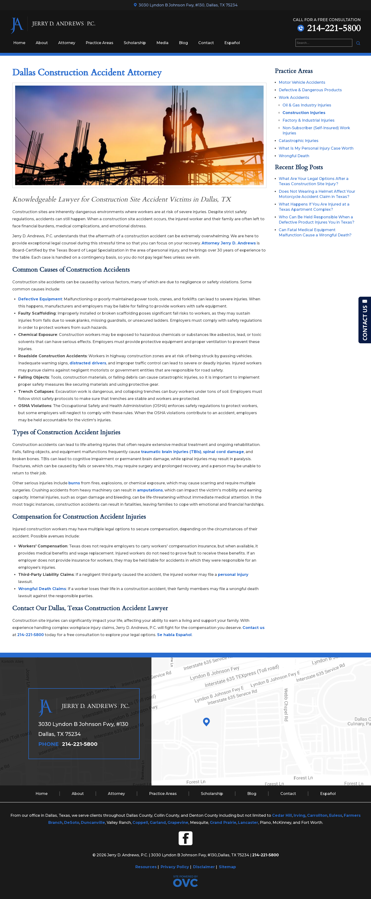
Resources (146, 867)
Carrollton (317, 815)
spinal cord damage (223, 452)
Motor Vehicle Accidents (302, 82)
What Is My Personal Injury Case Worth (316, 148)
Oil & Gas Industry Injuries (307, 105)
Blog (183, 43)
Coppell (140, 822)
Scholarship (135, 43)
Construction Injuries (304, 112)
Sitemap (227, 867)
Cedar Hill (282, 815)
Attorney (66, 43)
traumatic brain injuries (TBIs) (171, 452)
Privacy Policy (175, 867)
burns (74, 483)
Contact (206, 43)
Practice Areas (99, 43)
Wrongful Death (294, 156)
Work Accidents (294, 97)
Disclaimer (204, 867)
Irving (299, 815)
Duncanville (93, 822)
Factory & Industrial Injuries (309, 120)
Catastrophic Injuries (298, 140)
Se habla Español (174, 635)
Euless (335, 815)
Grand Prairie (223, 822)
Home (19, 43)
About (42, 43)
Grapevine (178, 822)
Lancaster (248, 822)
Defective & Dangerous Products (310, 90)
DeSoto (71, 822)
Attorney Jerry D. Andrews (229, 243)
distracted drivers (88, 363)
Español (232, 43)
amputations (150, 490)
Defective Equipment (40, 299)
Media (162, 43)
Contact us (254, 627)
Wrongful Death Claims (42, 589)
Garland (158, 822)
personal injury (233, 574)
